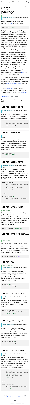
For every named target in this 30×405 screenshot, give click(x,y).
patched (23, 72)
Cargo (10, 23)
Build (12, 96)
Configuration (5, 96)
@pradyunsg (18, 403)
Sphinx (11, 403)
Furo (23, 403)
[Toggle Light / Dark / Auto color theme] (26, 2)
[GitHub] (15, 401)
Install (16, 96)
